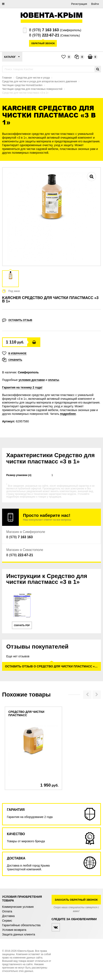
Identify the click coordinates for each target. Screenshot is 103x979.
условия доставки (32, 380)
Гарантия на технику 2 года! (22, 387)
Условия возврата (14, 929)
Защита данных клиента (18, 934)
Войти (95, 3)
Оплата (7, 911)
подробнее (68, 413)
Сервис (7, 920)
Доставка (8, 916)
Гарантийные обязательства (21, 925)
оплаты (53, 380)
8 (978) (44, 30)
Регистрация (79, 3)
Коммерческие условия (18, 906)
